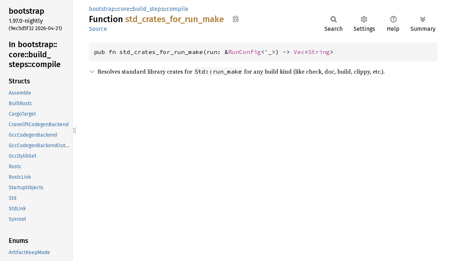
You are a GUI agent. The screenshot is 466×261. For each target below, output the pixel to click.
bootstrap (102, 8)
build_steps (148, 8)
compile (177, 8)
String (319, 51)
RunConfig (244, 51)
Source (98, 28)
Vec (299, 51)
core (124, 8)
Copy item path (236, 19)
